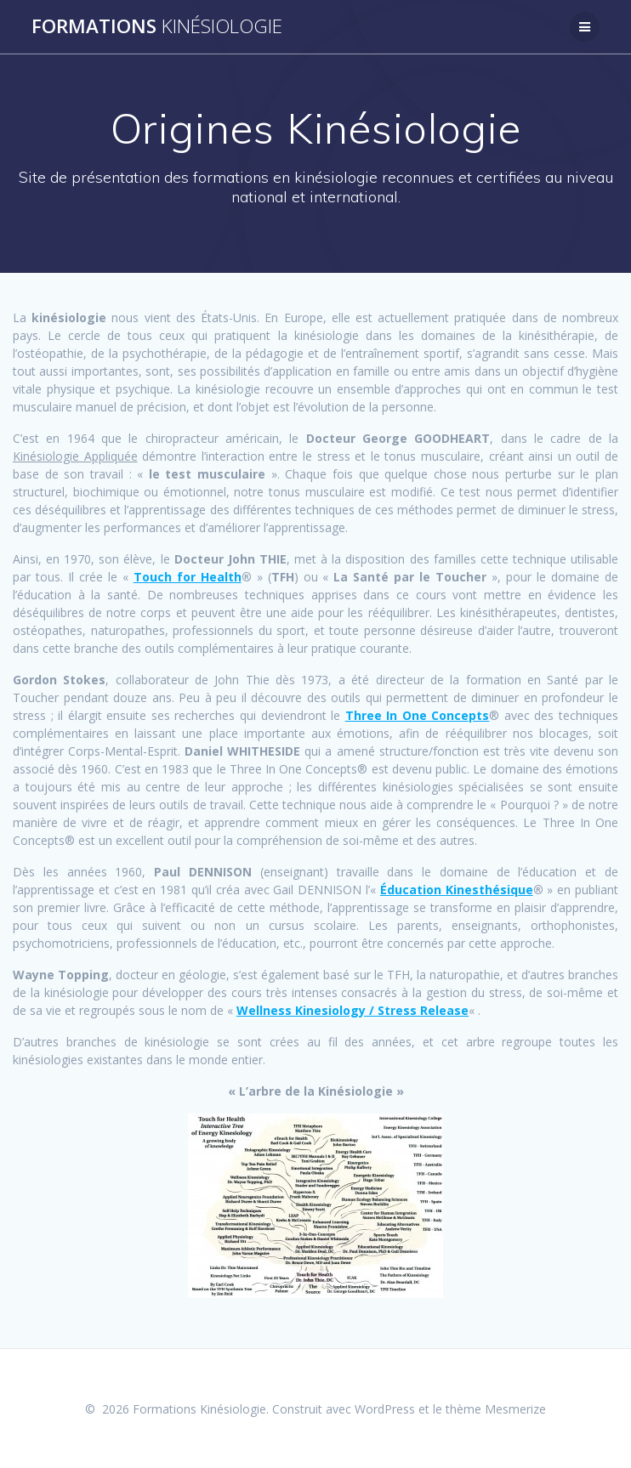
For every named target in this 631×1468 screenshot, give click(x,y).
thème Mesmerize (496, 1409)
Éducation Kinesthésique (456, 889)
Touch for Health (188, 577)
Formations (156, 26)
